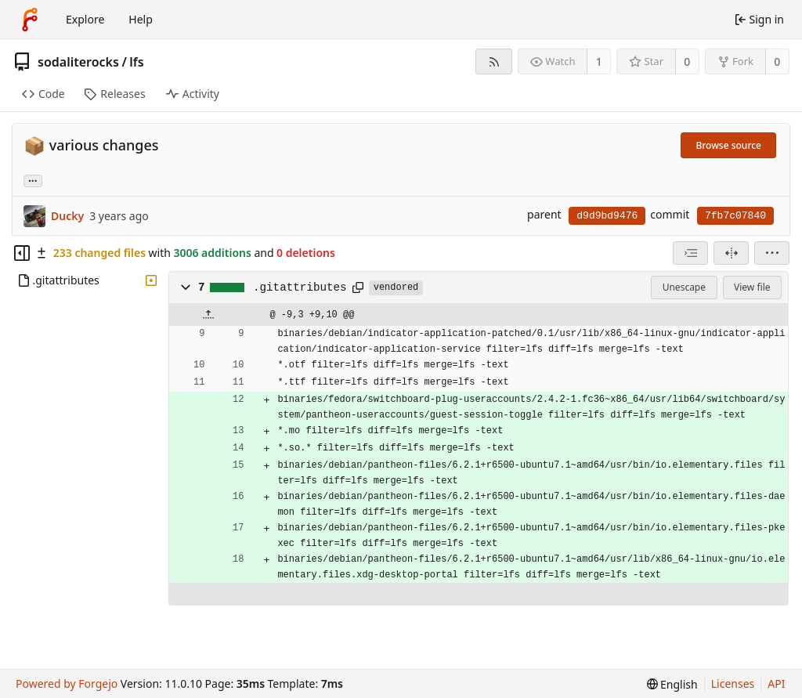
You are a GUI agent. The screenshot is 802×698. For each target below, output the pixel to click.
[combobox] (690, 253)
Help (140, 19)
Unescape (684, 287)
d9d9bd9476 (607, 216)
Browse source (728, 145)
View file (752, 287)
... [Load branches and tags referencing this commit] (33, 180)
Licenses (733, 683)
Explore (85, 19)
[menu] (771, 253)
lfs (136, 62)
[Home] (30, 19)
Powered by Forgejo (66, 683)
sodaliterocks (78, 62)
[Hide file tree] (22, 253)
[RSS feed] (493, 61)
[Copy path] (358, 287)
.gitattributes (300, 287)
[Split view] (731, 253)
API (776, 683)
